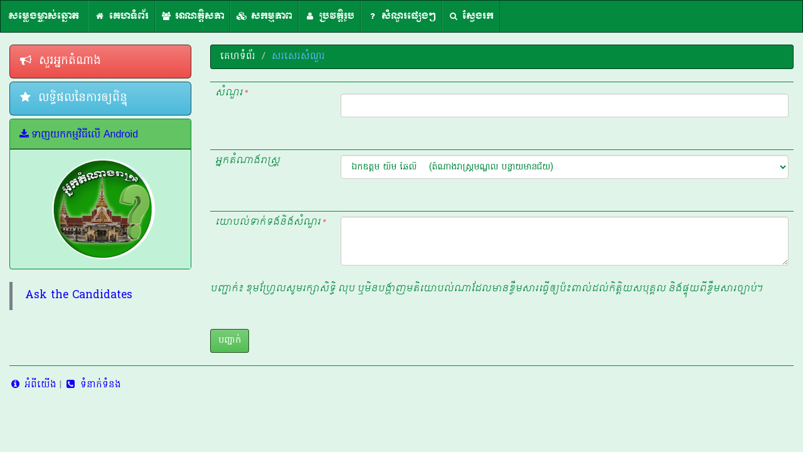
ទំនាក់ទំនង (92, 385)
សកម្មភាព (264, 16)
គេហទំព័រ (122, 16)
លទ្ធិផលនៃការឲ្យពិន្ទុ (73, 98)
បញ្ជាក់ (229, 340)
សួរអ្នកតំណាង (60, 61)
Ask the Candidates (78, 296)
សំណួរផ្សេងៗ (401, 16)
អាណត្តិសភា (193, 16)
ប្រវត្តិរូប (329, 16)
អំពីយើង (32, 385)
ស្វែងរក (471, 16)
